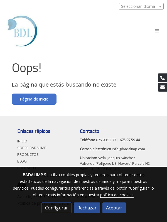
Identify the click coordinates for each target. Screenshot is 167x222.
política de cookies (117, 194)
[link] (22, 30)
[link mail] (162, 87)
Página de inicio (34, 99)
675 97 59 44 (130, 139)
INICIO (22, 141)
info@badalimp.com (128, 148)
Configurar (56, 208)
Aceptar (114, 208)
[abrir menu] (157, 30)
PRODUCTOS (28, 154)
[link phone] (162, 77)
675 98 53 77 (106, 139)
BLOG (22, 161)
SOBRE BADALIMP (31, 147)
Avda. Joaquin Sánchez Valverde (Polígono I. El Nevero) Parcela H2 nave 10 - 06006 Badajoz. (115, 163)
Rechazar (87, 208)
